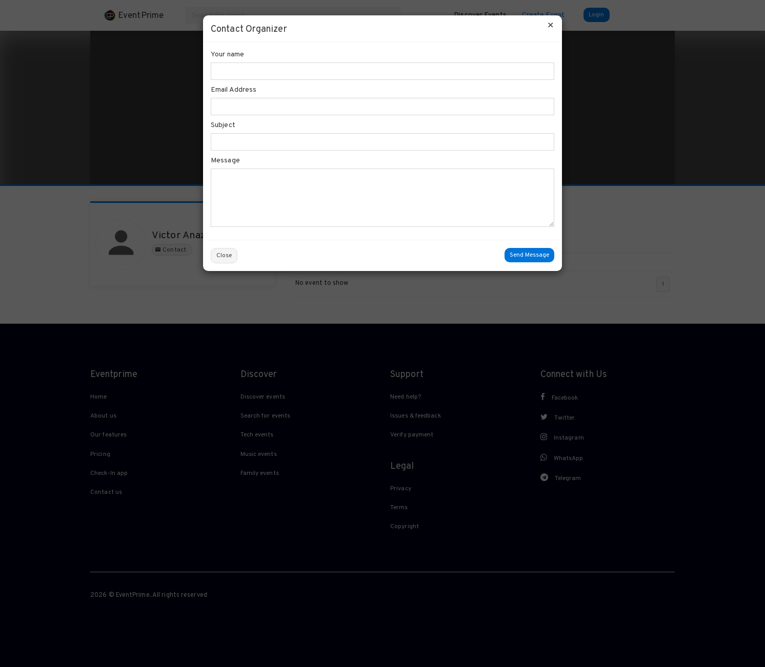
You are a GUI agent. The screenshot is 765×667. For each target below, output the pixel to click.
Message (225, 160)
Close (224, 256)
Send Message (529, 255)
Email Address (233, 90)
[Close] (550, 25)
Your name (227, 54)
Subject (223, 125)
